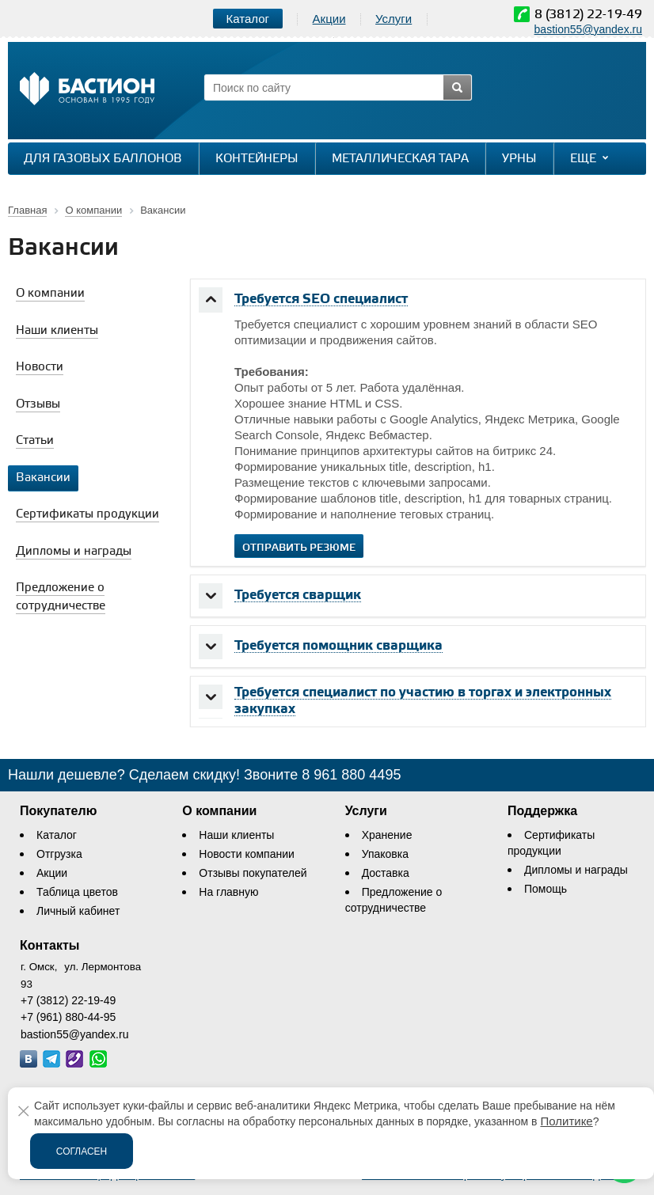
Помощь (545, 888)
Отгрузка (59, 854)
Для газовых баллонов (103, 159)
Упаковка (385, 854)
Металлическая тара (400, 159)
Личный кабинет (78, 911)
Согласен (82, 1151)
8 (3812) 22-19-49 (588, 14)
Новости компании (247, 854)
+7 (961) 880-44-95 (68, 1017)
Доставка (385, 873)
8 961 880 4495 (351, 775)
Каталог (56, 835)
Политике (566, 1121)
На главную (228, 892)
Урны (519, 159)
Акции (329, 18)
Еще (591, 158)
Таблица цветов (77, 892)
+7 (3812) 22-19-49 (68, 1000)
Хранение (387, 835)
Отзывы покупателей (252, 873)
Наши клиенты (236, 835)
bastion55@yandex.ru (588, 29)
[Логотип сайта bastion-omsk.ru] (87, 90)
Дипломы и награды (576, 869)
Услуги (393, 18)
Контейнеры (256, 159)
